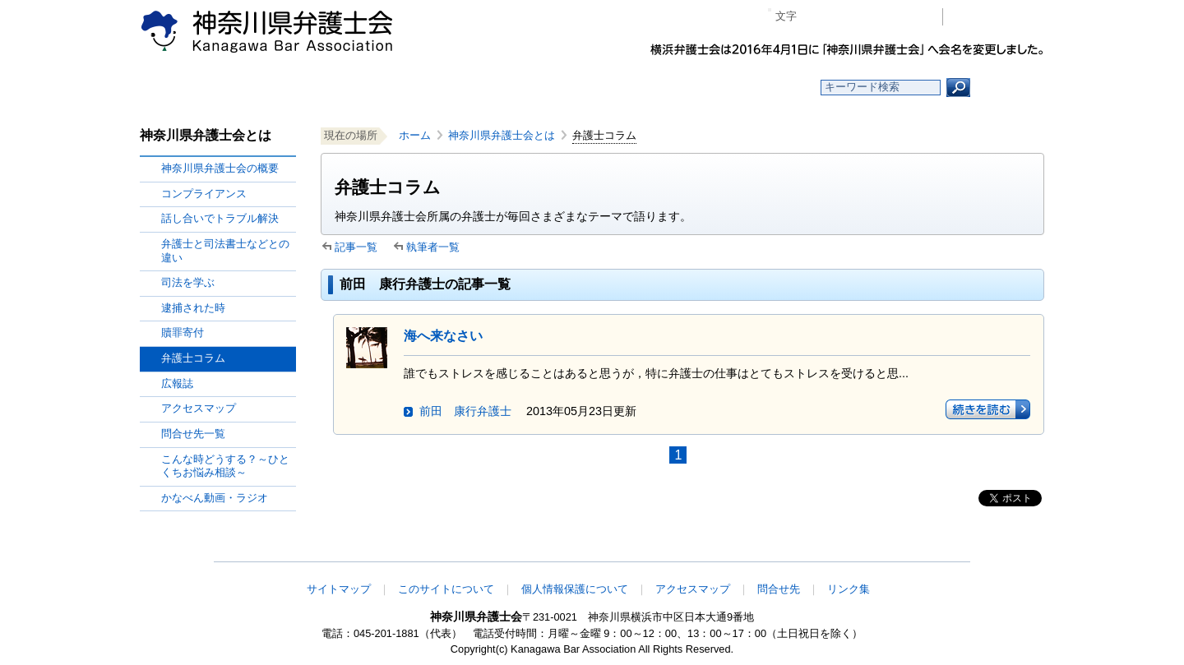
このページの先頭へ (992, 550)
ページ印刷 (906, 16)
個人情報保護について (574, 589)
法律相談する (631, 87)
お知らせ (392, 87)
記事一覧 (356, 247)
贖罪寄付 (182, 332)
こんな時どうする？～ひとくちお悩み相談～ (225, 466)
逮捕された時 (193, 308)
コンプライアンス (204, 193)
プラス (866, 16)
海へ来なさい (443, 336)
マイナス (816, 16)
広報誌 (177, 383)
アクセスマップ (198, 408)
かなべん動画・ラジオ (214, 498)
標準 (841, 16)
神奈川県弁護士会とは (501, 135)
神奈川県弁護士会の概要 (220, 168)
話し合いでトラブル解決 (220, 218)
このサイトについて (446, 589)
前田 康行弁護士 (465, 411)
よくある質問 (751, 87)
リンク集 (848, 589)
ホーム (273, 87)
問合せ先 (778, 589)
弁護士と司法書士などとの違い (225, 251)
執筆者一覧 (433, 247)
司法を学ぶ (188, 282)
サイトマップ (339, 589)
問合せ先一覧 (193, 433)
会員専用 (997, 16)
